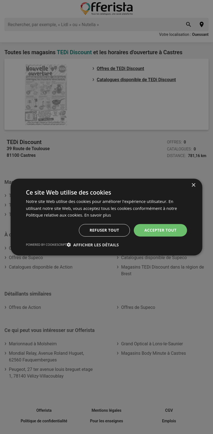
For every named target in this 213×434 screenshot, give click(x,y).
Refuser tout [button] (104, 230)
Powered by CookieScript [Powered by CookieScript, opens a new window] (46, 244)
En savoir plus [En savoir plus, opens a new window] (97, 215)
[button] (93, 244)
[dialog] (106, 216)
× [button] (193, 185)
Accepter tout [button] (160, 230)
